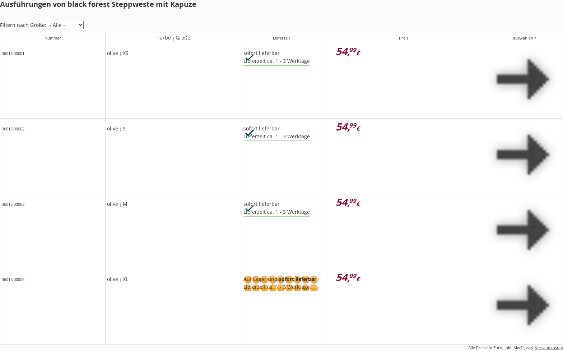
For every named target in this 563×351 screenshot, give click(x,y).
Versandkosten (549, 347)
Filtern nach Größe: (23, 25)
